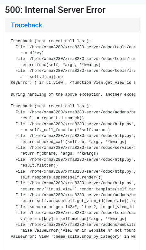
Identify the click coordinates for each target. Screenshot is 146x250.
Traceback (26, 25)
